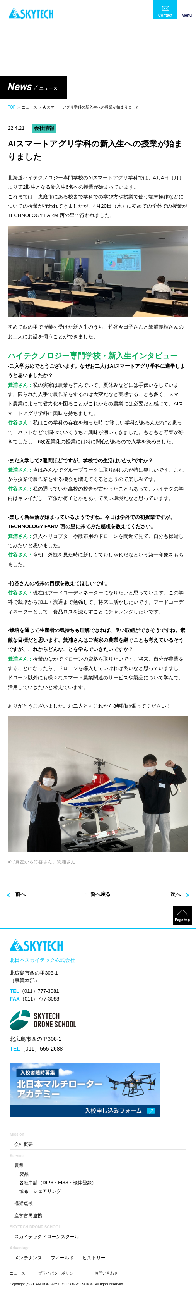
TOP (11, 107)
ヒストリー (94, 1258)
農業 (19, 1165)
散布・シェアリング (40, 1191)
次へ (175, 894)
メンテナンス (28, 1258)
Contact (165, 15)
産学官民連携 (28, 1215)
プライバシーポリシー (57, 1273)
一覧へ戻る (98, 894)
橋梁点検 (23, 1203)
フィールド (62, 1258)
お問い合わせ (106, 1273)
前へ (20, 894)
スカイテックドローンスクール (46, 1236)
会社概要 (23, 1144)
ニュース (17, 1273)
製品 (24, 1174)
